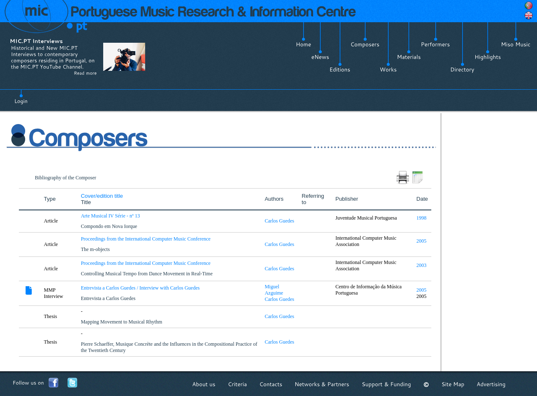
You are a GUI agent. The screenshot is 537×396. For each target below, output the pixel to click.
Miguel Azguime (274, 290)
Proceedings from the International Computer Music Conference (146, 239)
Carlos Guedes (279, 221)
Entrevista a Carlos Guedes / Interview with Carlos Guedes (141, 288)
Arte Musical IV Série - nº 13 (111, 216)
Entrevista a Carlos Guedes (109, 298)
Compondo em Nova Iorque (109, 226)
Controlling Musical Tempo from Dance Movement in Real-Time (147, 274)
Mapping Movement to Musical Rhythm (122, 322)
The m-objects (96, 249)
